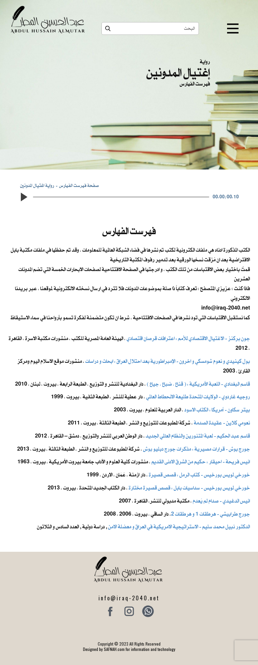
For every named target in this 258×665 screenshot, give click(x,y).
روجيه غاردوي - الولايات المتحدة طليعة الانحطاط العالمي (198, 396)
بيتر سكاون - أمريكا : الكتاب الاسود (217, 409)
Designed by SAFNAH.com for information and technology (129, 649)
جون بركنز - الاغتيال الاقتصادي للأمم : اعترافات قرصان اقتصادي (188, 338)
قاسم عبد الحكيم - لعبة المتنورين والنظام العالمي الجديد (198, 435)
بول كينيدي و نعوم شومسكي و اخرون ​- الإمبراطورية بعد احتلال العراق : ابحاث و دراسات (167, 361)
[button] (23, 197)
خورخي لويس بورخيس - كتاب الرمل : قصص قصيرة (199, 474)
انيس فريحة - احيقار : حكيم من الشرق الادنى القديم (201, 461)
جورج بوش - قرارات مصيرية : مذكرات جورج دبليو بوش (196, 449)
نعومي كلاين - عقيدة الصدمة (221, 422)
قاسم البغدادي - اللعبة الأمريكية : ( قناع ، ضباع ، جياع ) (198, 384)
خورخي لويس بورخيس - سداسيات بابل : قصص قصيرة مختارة (189, 487)
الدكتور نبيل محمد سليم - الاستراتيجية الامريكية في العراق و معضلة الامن (179, 526)
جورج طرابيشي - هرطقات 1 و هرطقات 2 (210, 514)
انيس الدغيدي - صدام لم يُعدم (221, 500)
